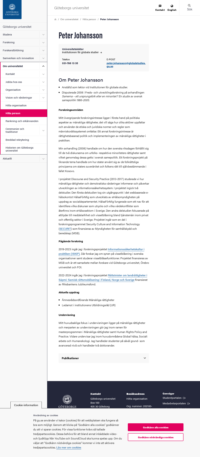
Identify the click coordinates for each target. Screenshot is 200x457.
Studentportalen (174, 397)
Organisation (13, 89)
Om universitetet (13, 66)
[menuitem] (160, 8)
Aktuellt (7, 158)
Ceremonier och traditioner (15, 130)
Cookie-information (26, 405)
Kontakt (10, 74)
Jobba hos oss (14, 82)
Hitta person (13, 113)
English (171, 8)
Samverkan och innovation (18, 58)
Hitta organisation (16, 105)
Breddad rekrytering (17, 139)
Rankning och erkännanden (22, 121)
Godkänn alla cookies (156, 427)
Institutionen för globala (82, 52)
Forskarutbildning (13, 50)
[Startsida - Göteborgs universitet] (23, 11)
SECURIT (65, 229)
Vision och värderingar (19, 97)
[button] (189, 7)
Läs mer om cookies (68, 447)
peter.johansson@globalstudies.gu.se (126, 65)
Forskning (9, 42)
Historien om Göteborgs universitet (19, 149)
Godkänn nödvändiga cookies (156, 437)
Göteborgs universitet (17, 26)
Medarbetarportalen (177, 403)
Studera (7, 34)
